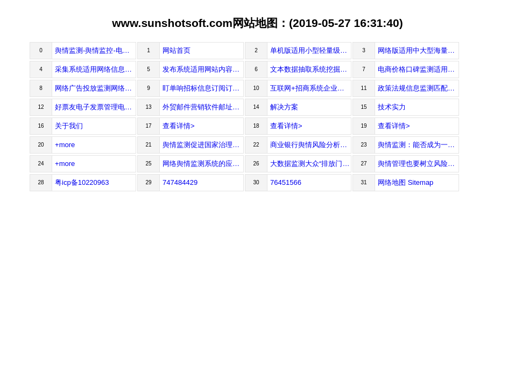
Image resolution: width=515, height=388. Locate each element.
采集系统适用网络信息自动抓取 (95, 69)
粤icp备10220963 (82, 182)
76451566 (285, 182)
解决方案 (284, 107)
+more (65, 145)
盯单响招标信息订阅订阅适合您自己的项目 (203, 88)
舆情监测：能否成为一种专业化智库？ (418, 145)
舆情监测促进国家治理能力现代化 (203, 145)
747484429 (180, 182)
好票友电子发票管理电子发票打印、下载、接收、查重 (95, 107)
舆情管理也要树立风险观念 (418, 164)
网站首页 (177, 50)
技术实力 (392, 107)
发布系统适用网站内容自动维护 (203, 69)
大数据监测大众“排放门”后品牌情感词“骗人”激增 (310, 164)
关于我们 (69, 126)
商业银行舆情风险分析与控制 (310, 145)
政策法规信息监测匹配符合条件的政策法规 (418, 88)
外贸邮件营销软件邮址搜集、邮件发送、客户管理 (203, 107)
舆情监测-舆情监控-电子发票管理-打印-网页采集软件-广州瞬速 (95, 50)
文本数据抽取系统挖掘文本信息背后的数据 (310, 69)
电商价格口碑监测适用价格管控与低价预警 (418, 69)
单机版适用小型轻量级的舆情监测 (310, 50)
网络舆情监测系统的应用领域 (203, 164)
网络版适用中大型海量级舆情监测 (418, 50)
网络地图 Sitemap (405, 182)
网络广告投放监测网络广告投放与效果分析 (95, 88)
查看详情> (179, 126)
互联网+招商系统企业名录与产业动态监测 (310, 88)
